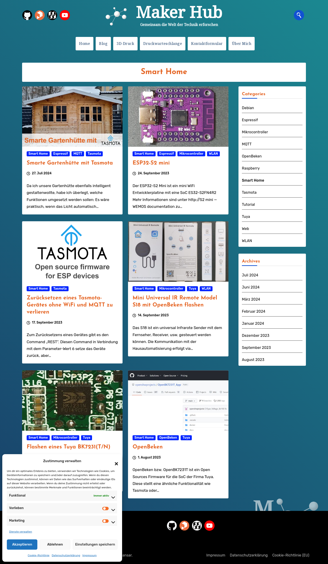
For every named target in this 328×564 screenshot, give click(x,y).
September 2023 (256, 347)
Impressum (89, 555)
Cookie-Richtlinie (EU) (290, 555)
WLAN (213, 154)
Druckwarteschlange (162, 43)
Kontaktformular (207, 43)
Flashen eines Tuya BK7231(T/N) (68, 447)
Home (84, 43)
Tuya (192, 289)
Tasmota (94, 154)
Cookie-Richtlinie (38, 555)
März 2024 (251, 299)
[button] (114, 461)
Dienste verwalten (20, 531)
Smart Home (38, 154)
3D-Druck (125, 43)
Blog (103, 43)
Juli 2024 (250, 275)
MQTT (77, 154)
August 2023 (253, 360)
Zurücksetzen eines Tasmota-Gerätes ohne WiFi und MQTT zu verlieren (70, 305)
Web (245, 229)
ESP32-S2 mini (151, 163)
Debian (248, 108)
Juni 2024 (251, 287)
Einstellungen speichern (95, 544)
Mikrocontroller (191, 154)
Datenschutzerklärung (66, 555)
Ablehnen (55, 544)
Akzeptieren (22, 544)
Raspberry (251, 168)
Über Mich (241, 43)
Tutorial (248, 204)
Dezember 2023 (255, 335)
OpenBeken (168, 438)
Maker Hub (179, 12)
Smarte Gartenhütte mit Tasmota (70, 163)
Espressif (60, 154)
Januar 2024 (253, 323)
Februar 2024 (253, 311)
